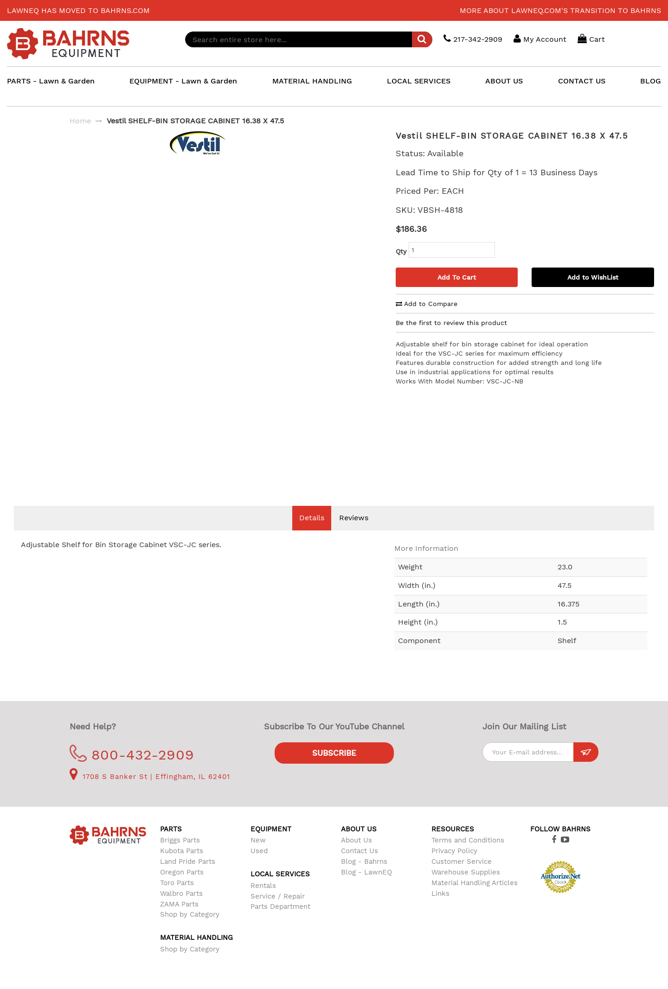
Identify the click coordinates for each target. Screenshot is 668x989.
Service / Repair (277, 910)
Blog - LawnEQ (366, 886)
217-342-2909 (472, 39)
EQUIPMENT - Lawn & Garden (183, 81)
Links (440, 907)
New (258, 854)
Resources (452, 843)
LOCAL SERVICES (418, 81)
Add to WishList (592, 277)
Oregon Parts (182, 886)
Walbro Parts (181, 907)
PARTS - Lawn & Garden (51, 81)
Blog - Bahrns (364, 875)
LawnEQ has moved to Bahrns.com (78, 10)
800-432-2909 (132, 768)
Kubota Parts (181, 865)
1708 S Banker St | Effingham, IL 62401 (150, 790)
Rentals (263, 899)
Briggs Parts (180, 854)
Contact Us (359, 865)
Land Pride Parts (187, 875)
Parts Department (280, 920)
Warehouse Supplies (465, 886)
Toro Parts (177, 897)
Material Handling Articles (474, 897)
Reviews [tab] (353, 531)
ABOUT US (504, 81)
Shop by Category (189, 928)
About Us (356, 854)
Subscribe (334, 767)
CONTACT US (581, 81)
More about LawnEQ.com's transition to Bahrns (560, 10)
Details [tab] (311, 531)
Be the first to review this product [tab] (451, 322)
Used (259, 865)
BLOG (650, 81)
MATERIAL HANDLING (312, 81)
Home (80, 120)
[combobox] (308, 39)
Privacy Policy (454, 865)
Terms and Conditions (467, 854)
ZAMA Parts (179, 918)
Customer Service (461, 875)
